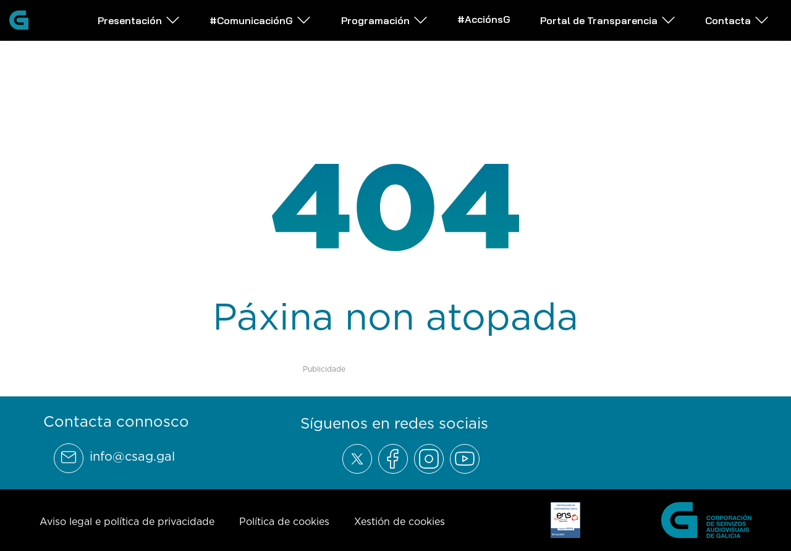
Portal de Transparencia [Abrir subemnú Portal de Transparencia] (608, 20)
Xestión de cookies (399, 521)
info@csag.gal (132, 456)
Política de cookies (284, 521)
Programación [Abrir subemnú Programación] (384, 20)
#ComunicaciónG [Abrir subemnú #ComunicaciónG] (260, 20)
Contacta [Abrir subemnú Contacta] (737, 20)
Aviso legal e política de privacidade (127, 521)
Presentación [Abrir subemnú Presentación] (139, 20)
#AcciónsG (483, 19)
